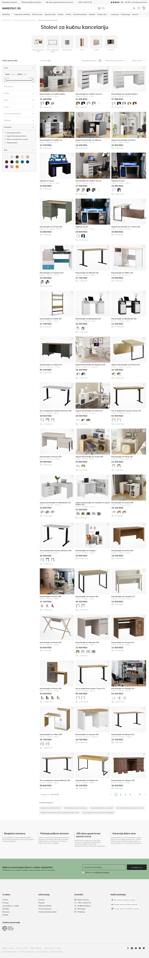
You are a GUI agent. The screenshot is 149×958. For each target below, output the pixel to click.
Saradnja (5, 909)
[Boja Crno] (12, 162)
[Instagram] (133, 948)
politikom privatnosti (102, 872)
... (134, 794)
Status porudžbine (44, 906)
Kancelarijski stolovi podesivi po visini (130, 808)
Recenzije (5, 912)
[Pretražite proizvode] (76, 8)
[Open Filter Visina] (17, 107)
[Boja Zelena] (17, 162)
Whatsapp (79, 912)
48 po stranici (138, 61)
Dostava (41, 900)
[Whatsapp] (145, 948)
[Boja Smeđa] (7, 162)
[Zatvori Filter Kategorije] (17, 127)
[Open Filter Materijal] (17, 120)
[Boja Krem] (22, 157)
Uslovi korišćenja (42, 952)
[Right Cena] (19, 74)
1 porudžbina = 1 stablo (10, 906)
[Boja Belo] (7, 157)
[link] (111, 794)
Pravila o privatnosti (27, 952)
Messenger (79, 909)
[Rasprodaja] (125, 14)
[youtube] (137, 948)
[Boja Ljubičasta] (7, 167)
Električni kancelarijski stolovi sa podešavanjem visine (60, 813)
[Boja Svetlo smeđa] (27, 157)
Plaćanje (41, 903)
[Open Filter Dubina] (17, 93)
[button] (134, 8)
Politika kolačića (56, 952)
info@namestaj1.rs (82, 906)
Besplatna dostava (9, 2)
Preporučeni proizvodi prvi (116, 61)
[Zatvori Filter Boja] (17, 150)
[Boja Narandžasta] (17, 167)
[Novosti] (135, 14)
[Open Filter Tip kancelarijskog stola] (17, 114)
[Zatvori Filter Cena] (17, 68)
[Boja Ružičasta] (12, 167)
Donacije (5, 903)
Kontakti (5, 915)
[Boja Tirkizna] (22, 162)
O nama (5, 900)
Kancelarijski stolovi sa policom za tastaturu (98, 813)
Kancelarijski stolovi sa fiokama (76, 808)
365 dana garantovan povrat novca (59, 2)
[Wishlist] (139, 8)
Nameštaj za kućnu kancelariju (25, 20)
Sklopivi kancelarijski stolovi (51, 808)
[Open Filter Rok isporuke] (17, 86)
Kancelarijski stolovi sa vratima (102, 808)
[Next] (144, 794)
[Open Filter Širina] (17, 100)
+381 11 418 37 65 (82, 903)
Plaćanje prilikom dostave (31, 2)
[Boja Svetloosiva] (12, 157)
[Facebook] (129, 948)
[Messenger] (141, 948)
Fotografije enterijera (88, 61)
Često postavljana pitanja (47, 912)
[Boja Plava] (27, 162)
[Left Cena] (7, 74)
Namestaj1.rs (7, 20)
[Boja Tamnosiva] (17, 157)
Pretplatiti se (136, 867)
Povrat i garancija (44, 909)
